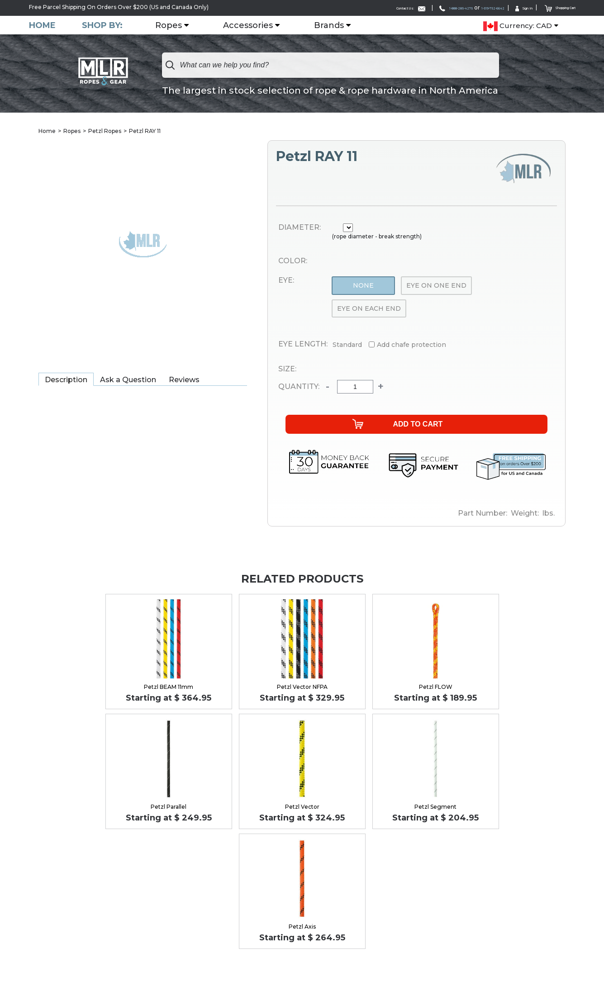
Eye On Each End (369, 308)
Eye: (286, 281)
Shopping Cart (550, 7)
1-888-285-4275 (401, 7)
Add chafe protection (411, 345)
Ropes (189, 24)
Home (42, 24)
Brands (350, 24)
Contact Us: (338, 7)
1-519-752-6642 (457, 7)
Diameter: (299, 227)
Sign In (501, 7)
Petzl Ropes (104, 131)
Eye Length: (303, 345)
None (363, 286)
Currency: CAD (517, 25)
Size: (287, 369)
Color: (292, 261)
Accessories (269, 24)
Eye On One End (436, 286)
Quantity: (293, 387)
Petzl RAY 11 (145, 131)
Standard (347, 345)
